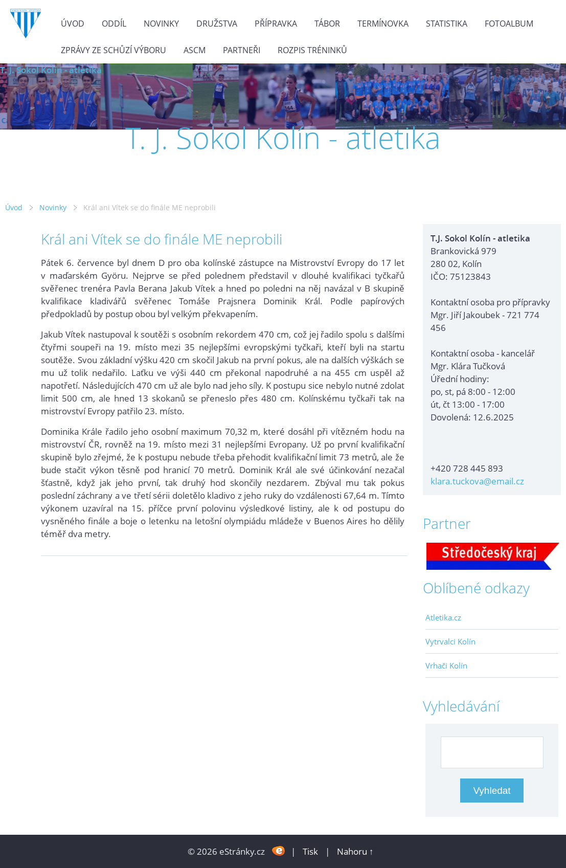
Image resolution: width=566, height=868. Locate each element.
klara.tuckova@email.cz (477, 481)
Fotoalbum (509, 23)
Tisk (310, 851)
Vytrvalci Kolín (450, 641)
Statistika (446, 23)
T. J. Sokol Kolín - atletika (51, 70)
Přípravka (276, 23)
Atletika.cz (443, 617)
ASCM (195, 50)
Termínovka (383, 23)
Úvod (72, 23)
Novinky (161, 23)
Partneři (241, 50)
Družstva (216, 23)
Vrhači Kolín (446, 665)
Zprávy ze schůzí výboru (113, 50)
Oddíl (114, 23)
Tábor (327, 23)
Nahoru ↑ (355, 851)
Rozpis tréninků (312, 50)
